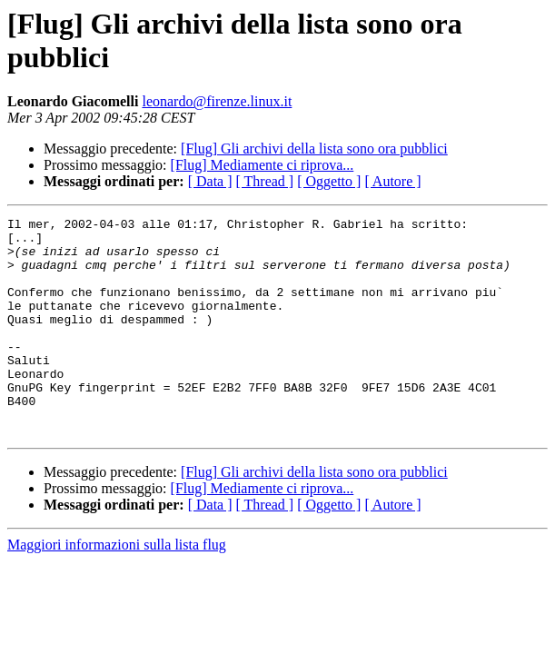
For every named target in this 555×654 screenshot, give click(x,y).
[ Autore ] (392, 181)
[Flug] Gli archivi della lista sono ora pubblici (314, 148)
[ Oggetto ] (329, 181)
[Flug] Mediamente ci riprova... (262, 165)
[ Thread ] (265, 181)
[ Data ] (210, 181)
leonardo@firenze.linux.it (217, 101)
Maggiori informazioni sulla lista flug (116, 588)
